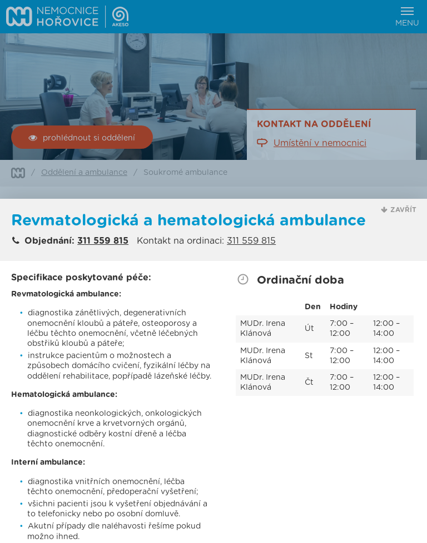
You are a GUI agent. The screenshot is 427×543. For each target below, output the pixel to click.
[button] (398, 210)
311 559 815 (102, 241)
